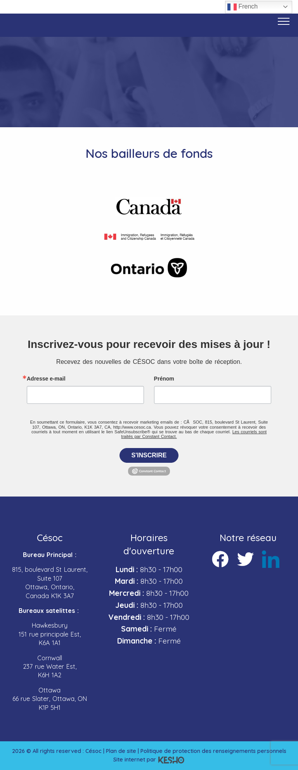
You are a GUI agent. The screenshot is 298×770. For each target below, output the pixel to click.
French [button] (242, 7)
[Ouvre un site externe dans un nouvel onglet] (149, 206)
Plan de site (121, 751)
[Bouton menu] (283, 21)
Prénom (164, 378)
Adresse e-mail (46, 378)
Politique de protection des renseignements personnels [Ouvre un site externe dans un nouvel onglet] (213, 751)
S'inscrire (149, 455)
